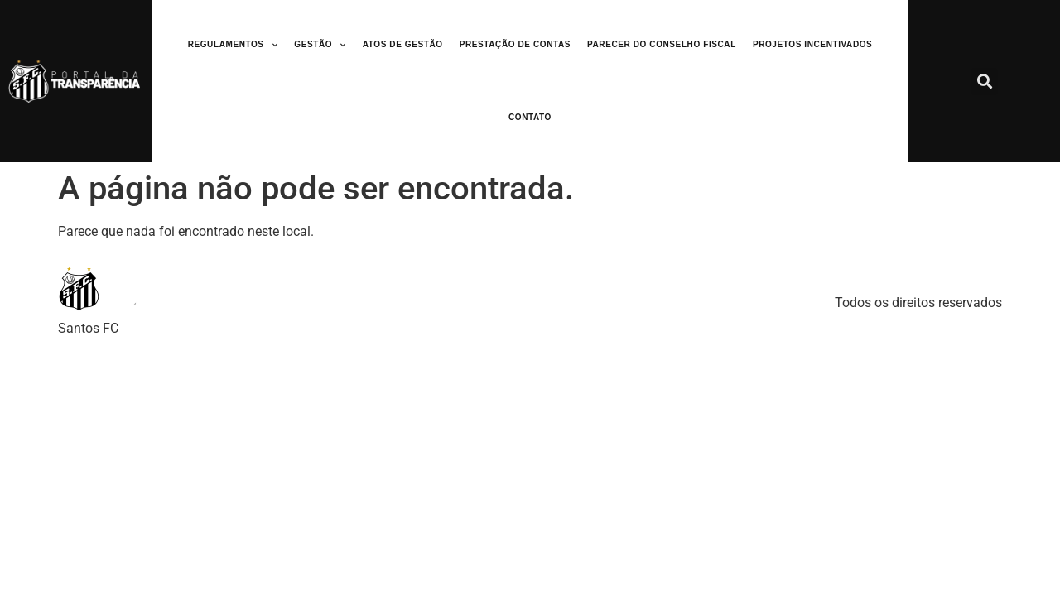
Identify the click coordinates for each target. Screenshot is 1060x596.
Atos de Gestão (403, 44)
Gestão (319, 45)
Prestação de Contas (515, 44)
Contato (530, 117)
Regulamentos (233, 45)
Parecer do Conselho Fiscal (661, 44)
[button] (984, 81)
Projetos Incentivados (812, 44)
